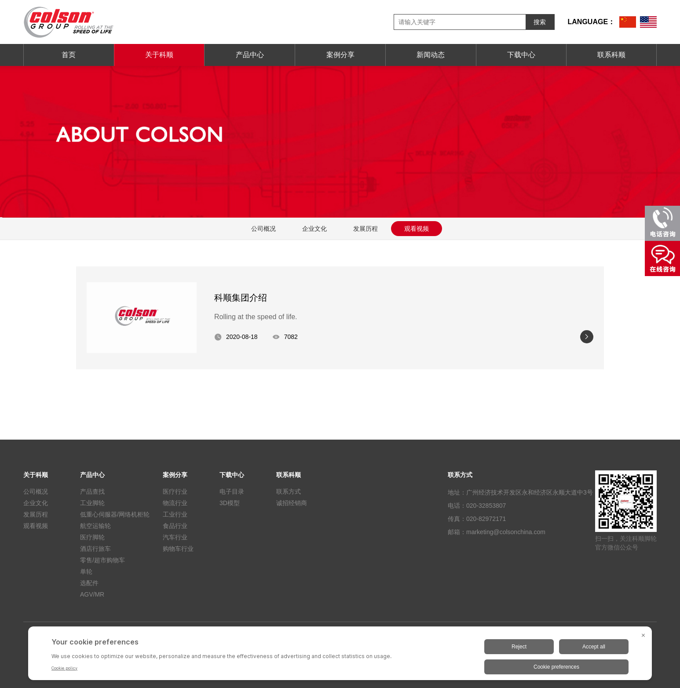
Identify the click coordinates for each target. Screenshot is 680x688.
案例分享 (340, 54)
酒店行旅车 (95, 548)
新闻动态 (431, 54)
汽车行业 (175, 537)
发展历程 (365, 228)
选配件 (89, 582)
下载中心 (521, 54)
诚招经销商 (291, 502)
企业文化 (314, 228)
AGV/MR (92, 594)
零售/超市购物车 (102, 560)
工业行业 (175, 514)
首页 (69, 54)
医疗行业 (175, 491)
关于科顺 (159, 54)
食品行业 (175, 525)
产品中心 (250, 54)
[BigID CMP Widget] (340, 655)
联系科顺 (611, 54)
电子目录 (231, 491)
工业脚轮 (92, 502)
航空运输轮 (95, 525)
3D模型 (229, 502)
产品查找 (92, 491)
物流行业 (175, 502)
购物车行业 (178, 548)
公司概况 (263, 228)
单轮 (86, 571)
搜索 (540, 21)
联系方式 (288, 491)
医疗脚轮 (92, 537)
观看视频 (416, 228)
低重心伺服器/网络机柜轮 (115, 514)
